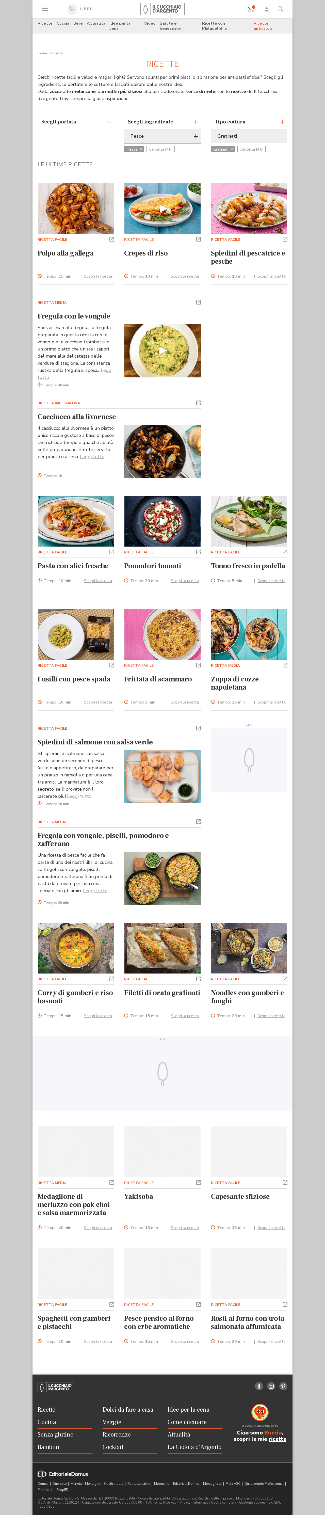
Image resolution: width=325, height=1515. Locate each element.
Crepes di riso (146, 253)
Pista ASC (233, 1483)
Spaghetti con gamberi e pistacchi (74, 1322)
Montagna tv (212, 1483)
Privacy (185, 1502)
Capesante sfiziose (240, 1196)
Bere (78, 23)
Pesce (134, 149)
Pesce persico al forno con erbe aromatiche (159, 1322)
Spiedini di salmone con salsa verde (95, 742)
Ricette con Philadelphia (214, 26)
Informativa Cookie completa (214, 1502)
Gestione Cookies (252, 1502)
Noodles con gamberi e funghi (247, 997)
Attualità (96, 23)
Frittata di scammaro (158, 679)
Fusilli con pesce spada (74, 679)
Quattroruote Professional (264, 1483)
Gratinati (223, 149)
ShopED (62, 1490)
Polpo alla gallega (66, 253)
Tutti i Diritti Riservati (160, 1502)
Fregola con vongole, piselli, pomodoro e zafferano (103, 840)
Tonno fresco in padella (248, 565)
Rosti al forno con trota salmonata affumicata (247, 1322)
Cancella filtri (160, 149)
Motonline (162, 1483)
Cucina (63, 23)
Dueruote (60, 1483)
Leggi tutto (92, 457)
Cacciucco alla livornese (77, 417)
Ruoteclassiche (139, 1483)
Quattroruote (114, 1483)
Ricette (45, 23)
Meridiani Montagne (86, 1483)
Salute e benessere (170, 26)
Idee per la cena (120, 26)
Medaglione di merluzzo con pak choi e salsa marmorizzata (74, 1204)
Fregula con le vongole (74, 316)
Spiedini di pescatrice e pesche (248, 257)
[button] (111, 239)
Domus (43, 1483)
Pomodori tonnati (152, 565)
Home (42, 53)
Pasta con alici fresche (73, 565)
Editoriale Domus (186, 1483)
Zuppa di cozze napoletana (235, 683)
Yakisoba (138, 1196)
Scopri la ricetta (98, 276)
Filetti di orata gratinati (162, 992)
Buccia (273, 1432)
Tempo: (57, 276)
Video (150, 23)
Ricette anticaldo (263, 26)
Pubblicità (45, 1490)
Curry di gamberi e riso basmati (75, 997)
